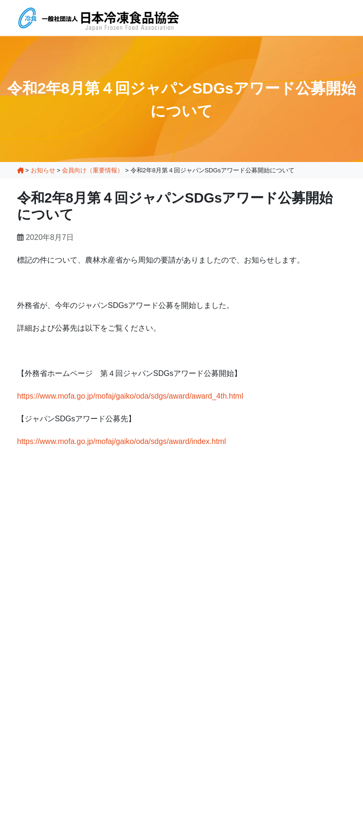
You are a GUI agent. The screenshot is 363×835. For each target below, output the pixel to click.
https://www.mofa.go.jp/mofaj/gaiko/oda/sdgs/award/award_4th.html (130, 396)
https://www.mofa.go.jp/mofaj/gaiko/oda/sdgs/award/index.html (121, 441)
